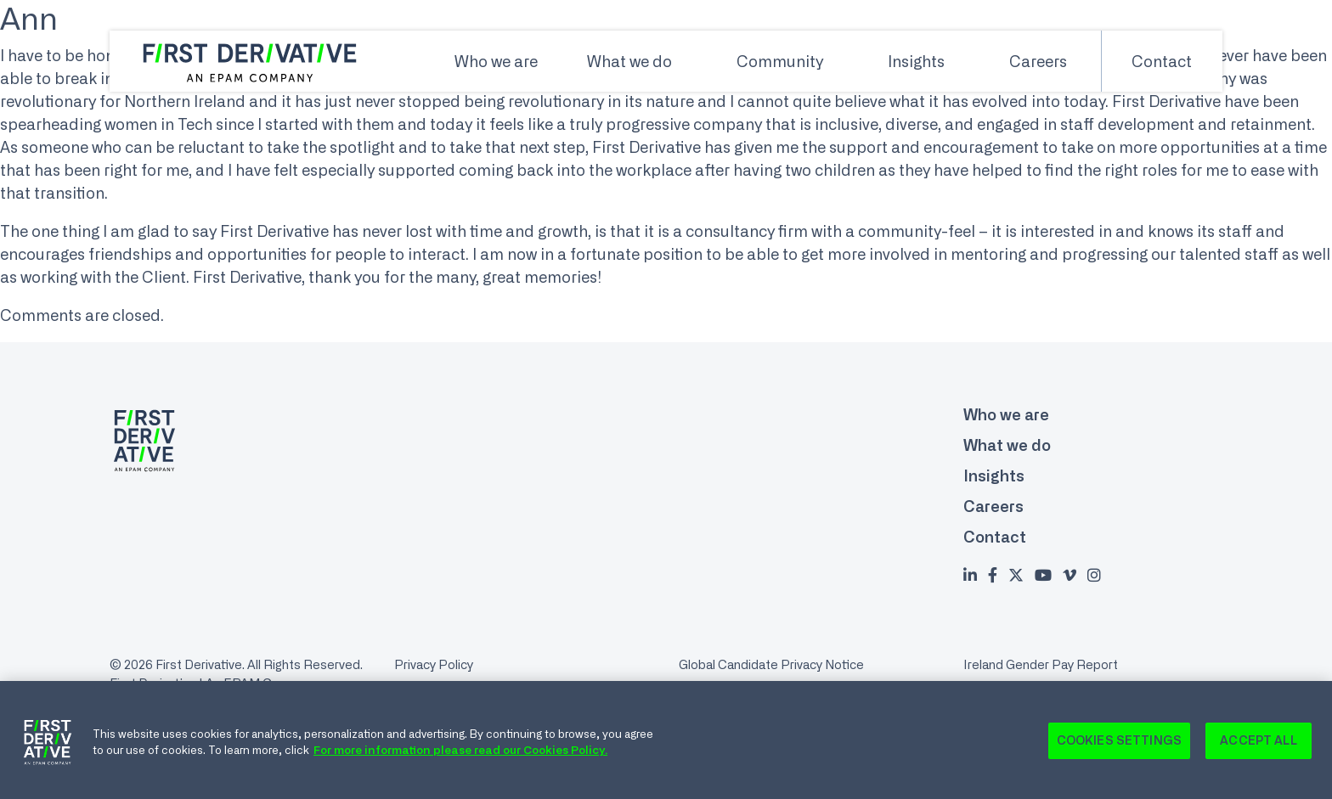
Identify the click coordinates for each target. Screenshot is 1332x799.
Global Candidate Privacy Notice (771, 664)
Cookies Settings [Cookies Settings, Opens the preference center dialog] (1119, 744)
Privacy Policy (433, 664)
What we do (629, 61)
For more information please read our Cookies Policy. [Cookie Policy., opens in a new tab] (460, 754)
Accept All (1258, 744)
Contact (1162, 61)
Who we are (496, 61)
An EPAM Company (262, 683)
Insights (916, 61)
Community (780, 61)
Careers (1038, 61)
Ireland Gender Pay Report (1040, 664)
